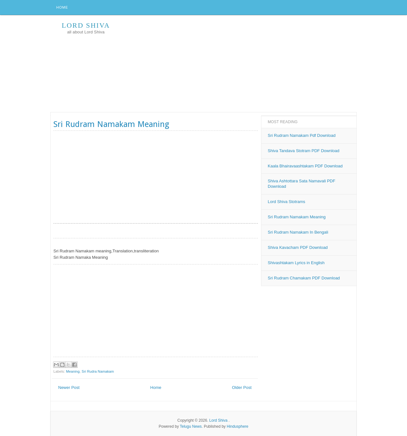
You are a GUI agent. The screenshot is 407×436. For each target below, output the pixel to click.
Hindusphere (237, 426)
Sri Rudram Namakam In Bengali (298, 232)
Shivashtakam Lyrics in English (296, 262)
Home (62, 7)
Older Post (242, 387)
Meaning (72, 371)
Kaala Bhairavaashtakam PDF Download (305, 166)
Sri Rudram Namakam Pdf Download (301, 135)
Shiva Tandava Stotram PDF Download (303, 150)
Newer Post (68, 387)
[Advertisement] (240, 64)
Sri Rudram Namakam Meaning (297, 216)
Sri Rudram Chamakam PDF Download (304, 278)
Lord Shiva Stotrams (286, 201)
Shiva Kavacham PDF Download (298, 247)
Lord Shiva (86, 25)
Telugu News (191, 426)
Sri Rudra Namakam (98, 371)
